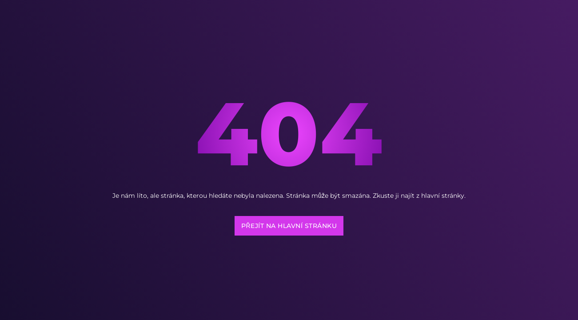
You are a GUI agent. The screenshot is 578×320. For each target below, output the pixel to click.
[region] (115, 229)
